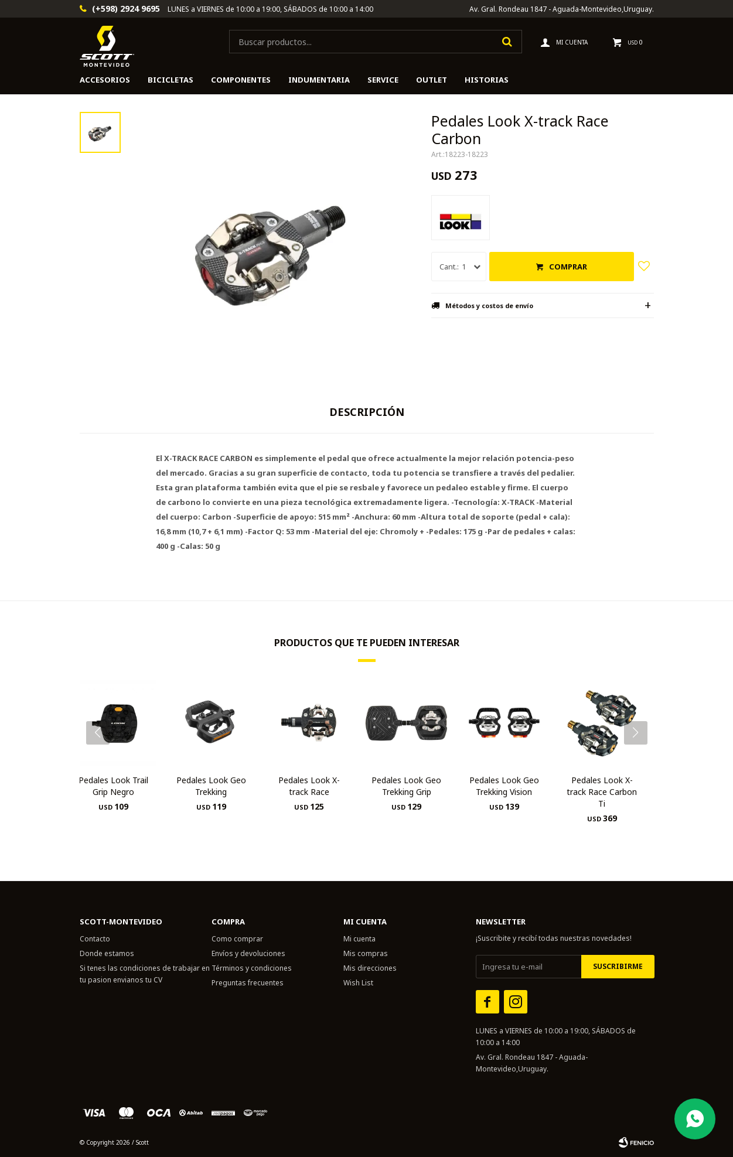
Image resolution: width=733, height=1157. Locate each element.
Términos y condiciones (252, 968)
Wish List (358, 983)
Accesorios (105, 79)
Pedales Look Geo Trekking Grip (406, 785)
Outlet (431, 79)
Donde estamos (107, 953)
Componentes (241, 79)
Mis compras (365, 953)
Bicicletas (170, 79)
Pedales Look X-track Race (309, 785)
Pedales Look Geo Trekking (211, 785)
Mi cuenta (359, 939)
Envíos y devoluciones (248, 953)
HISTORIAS (487, 79)
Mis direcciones (370, 968)
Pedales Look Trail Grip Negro (113, 785)
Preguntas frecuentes (248, 983)
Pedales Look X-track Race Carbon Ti (602, 791)
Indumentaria (319, 79)
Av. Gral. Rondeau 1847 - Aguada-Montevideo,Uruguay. (561, 9)
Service (382, 79)
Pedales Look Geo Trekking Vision (504, 785)
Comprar (568, 266)
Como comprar (237, 939)
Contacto (95, 939)
